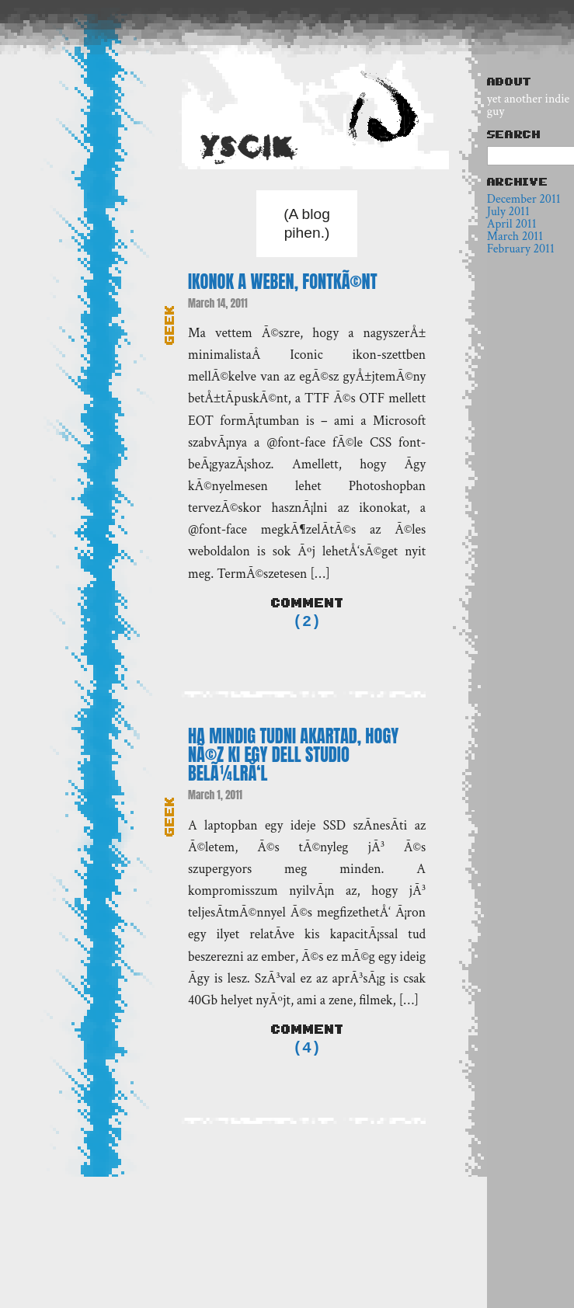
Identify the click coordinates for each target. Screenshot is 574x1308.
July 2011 (508, 212)
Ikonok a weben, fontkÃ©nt (282, 281)
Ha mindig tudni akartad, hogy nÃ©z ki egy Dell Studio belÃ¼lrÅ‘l (293, 756)
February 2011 (521, 249)
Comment (307, 602)
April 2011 (512, 224)
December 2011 (524, 199)
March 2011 (515, 236)
